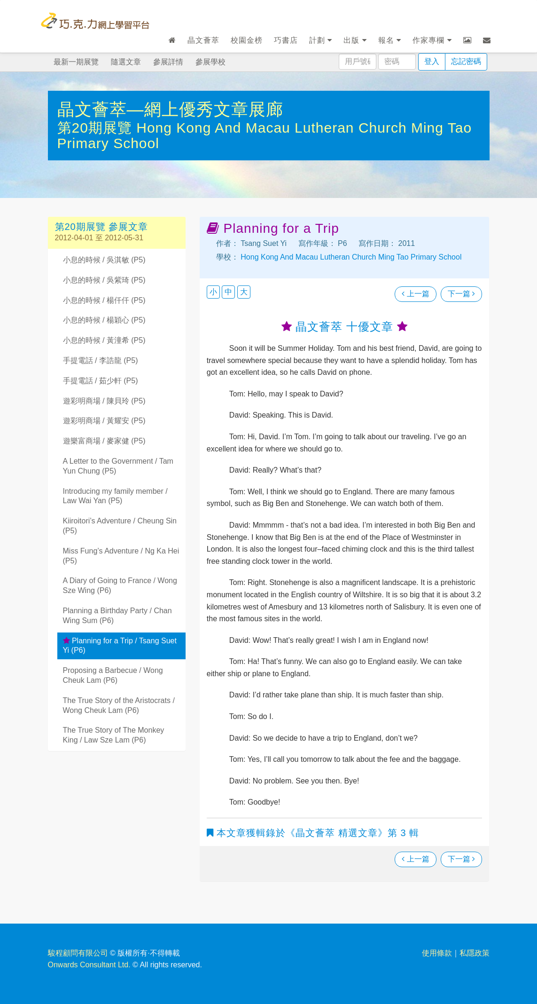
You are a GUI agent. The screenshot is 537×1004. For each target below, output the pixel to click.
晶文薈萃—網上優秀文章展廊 (170, 109)
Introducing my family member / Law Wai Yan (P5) (115, 496)
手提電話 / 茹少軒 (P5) (100, 381)
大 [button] (244, 292)
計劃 (320, 40)
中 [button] (228, 292)
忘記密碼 (466, 61)
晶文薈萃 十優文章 (344, 326)
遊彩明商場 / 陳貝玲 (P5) (104, 401)
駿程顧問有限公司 (78, 953)
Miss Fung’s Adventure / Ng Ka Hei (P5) (121, 556)
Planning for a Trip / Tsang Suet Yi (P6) (120, 646)
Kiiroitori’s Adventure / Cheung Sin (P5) (120, 526)
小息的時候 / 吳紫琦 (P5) (104, 280)
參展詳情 (168, 62)
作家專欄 (431, 40)
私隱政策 (474, 953)
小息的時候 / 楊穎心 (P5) (104, 320)
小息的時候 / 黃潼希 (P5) (104, 340)
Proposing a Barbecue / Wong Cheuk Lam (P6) (113, 675)
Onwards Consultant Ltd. (89, 965)
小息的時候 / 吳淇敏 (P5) (104, 260)
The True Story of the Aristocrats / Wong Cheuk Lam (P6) (119, 705)
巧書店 (286, 40)
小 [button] (213, 292)
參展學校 (210, 62)
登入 (431, 61)
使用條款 (437, 953)
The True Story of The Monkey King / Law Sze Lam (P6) (113, 735)
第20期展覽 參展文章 (101, 226)
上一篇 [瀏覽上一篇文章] (415, 294)
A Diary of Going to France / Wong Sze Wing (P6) (120, 585)
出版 (354, 40)
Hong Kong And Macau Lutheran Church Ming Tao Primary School (350, 257)
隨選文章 (126, 62)
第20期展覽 (97, 127)
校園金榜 (247, 40)
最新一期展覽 (76, 62)
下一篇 (461, 294)
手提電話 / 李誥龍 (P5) (100, 360)
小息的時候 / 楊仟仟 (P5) (104, 300)
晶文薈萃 (203, 40)
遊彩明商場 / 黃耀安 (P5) (104, 421)
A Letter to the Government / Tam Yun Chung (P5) (118, 466)
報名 (389, 40)
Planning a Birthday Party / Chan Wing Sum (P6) (117, 616)
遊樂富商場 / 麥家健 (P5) (104, 441)
